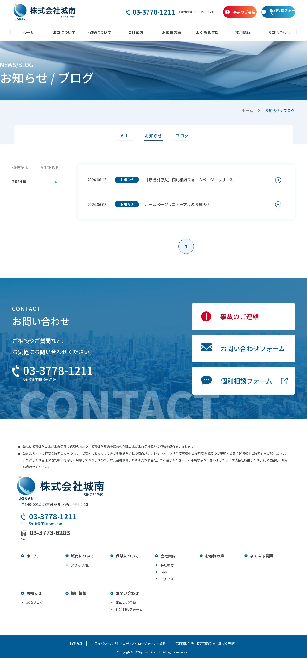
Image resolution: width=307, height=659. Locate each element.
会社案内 (135, 32)
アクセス (167, 580)
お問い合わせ (277, 32)
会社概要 (167, 566)
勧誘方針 (75, 645)
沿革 (163, 573)
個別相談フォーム (244, 385)
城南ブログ (34, 604)
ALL (123, 135)
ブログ (184, 135)
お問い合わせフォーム (251, 352)
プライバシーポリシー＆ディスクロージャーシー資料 (128, 645)
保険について (100, 32)
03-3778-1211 (121, 12)
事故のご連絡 (237, 319)
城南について (65, 32)
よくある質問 (206, 32)
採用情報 (242, 32)
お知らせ (153, 135)
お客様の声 (171, 32)
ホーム (29, 32)
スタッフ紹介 (81, 566)
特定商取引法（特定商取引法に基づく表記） (207, 645)
